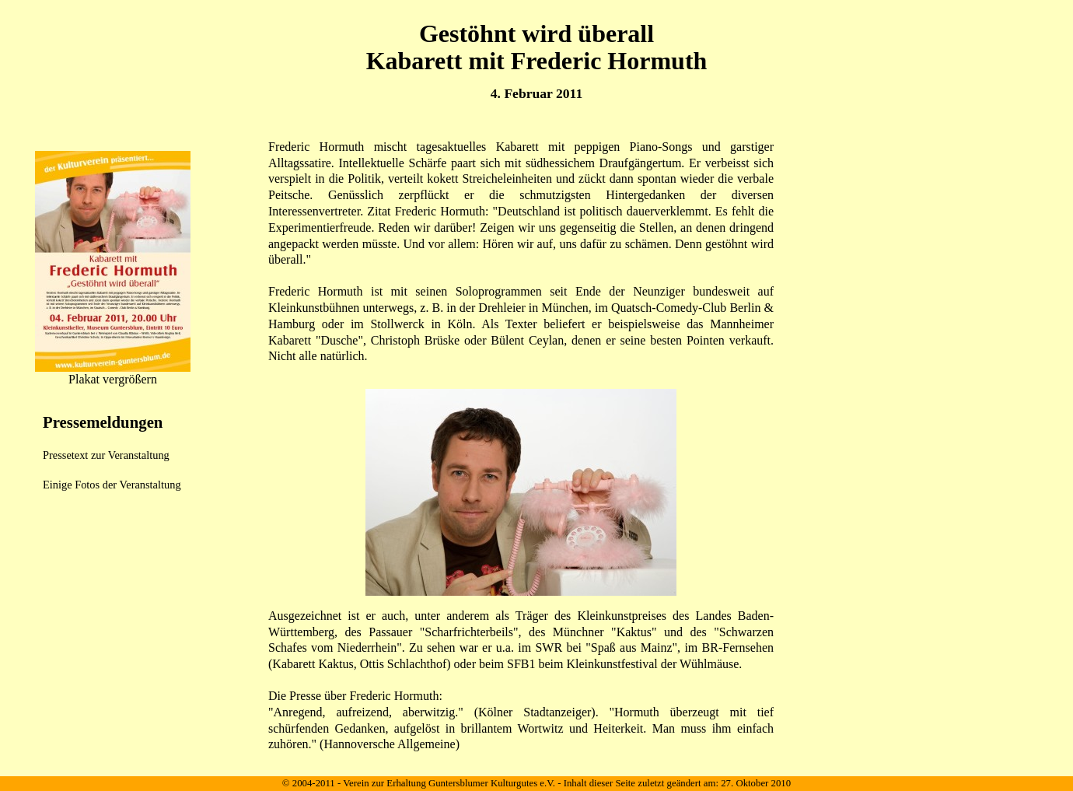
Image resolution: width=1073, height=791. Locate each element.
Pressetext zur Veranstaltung (106, 455)
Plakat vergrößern (112, 379)
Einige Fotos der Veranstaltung (112, 484)
